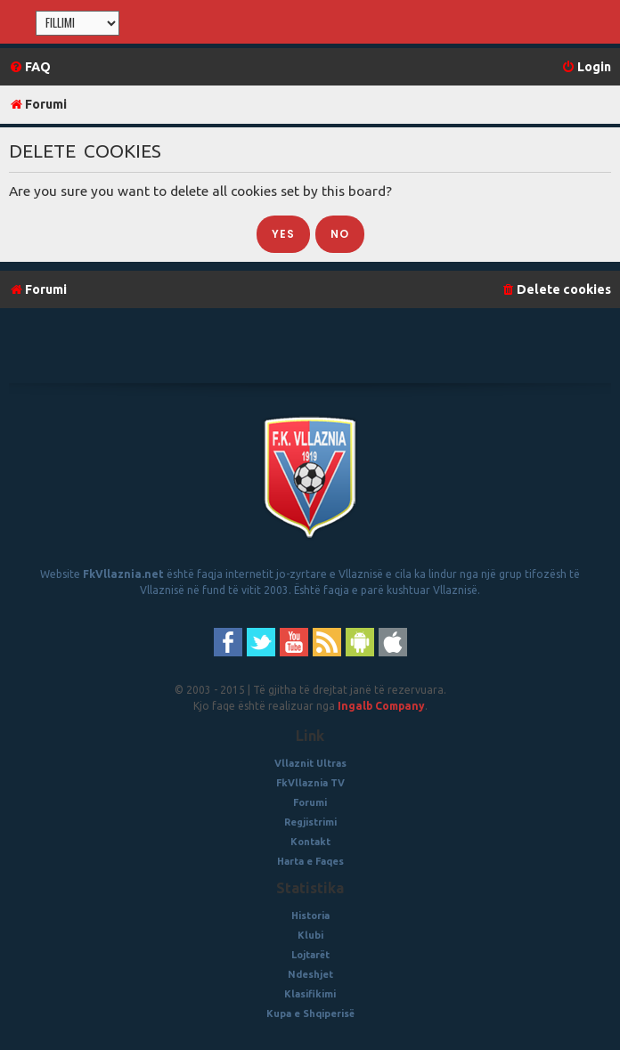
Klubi (310, 935)
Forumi (310, 802)
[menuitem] (30, 67)
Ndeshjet (310, 974)
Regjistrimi (310, 822)
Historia (310, 915)
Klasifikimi (310, 994)
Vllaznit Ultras (310, 763)
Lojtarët (310, 954)
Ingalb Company (381, 706)
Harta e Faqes (310, 861)
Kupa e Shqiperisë (310, 1013)
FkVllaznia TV (310, 782)
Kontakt (310, 841)
